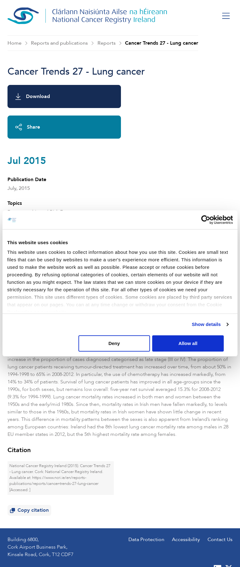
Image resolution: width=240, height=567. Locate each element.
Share (144, 96)
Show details (206, 324)
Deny (119, 343)
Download (32, 96)
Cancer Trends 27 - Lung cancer (161, 43)
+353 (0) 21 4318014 (47, 515)
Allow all (195, 343)
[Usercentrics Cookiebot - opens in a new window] (205, 219)
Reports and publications (59, 43)
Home (15, 43)
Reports (107, 43)
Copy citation (30, 456)
